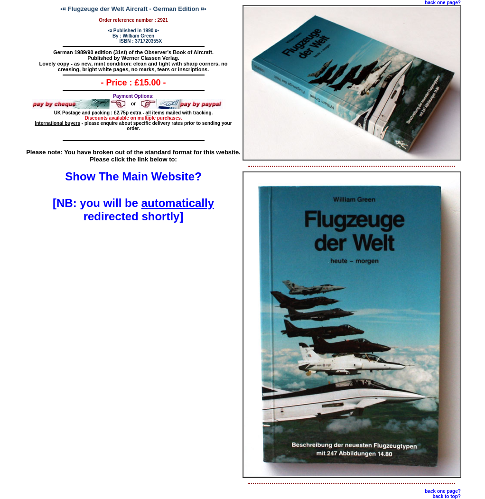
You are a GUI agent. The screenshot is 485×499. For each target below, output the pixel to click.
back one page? (443, 2)
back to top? (446, 496)
